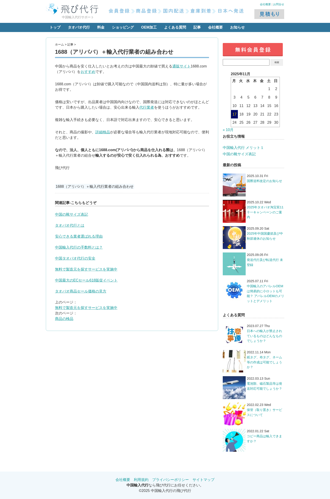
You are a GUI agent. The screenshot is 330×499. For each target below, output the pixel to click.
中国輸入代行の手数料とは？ (79, 247)
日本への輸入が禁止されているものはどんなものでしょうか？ (264, 336)
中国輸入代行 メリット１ (243, 148)
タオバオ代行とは (69, 225)
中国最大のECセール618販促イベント (86, 280)
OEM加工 (149, 27)
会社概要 (265, 4)
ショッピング (123, 27)
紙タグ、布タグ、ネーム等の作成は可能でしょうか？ (264, 362)
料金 (100, 27)
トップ (55, 27)
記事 (197, 27)
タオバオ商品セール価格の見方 (80, 291)
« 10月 (228, 130)
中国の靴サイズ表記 (71, 214)
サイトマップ (203, 480)
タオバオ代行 (79, 27)
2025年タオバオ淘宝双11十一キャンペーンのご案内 (265, 212)
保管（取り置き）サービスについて (264, 412)
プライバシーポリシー (170, 480)
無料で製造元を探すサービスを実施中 (86, 269)
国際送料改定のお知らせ (264, 181)
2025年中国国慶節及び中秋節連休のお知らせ (265, 236)
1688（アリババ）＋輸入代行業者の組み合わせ (95, 186)
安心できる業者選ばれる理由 (79, 236)
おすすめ (88, 72)
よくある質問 (175, 27)
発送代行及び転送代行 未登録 (265, 262)
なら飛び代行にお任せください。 (165, 485)
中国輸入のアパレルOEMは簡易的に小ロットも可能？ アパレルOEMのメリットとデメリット (265, 293)
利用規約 (141, 480)
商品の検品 (64, 319)
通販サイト (181, 66)
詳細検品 (102, 132)
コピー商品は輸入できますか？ (264, 438)
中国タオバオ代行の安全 (75, 258)
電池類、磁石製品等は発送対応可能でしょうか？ (264, 386)
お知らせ (237, 27)
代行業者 (146, 107)
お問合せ (278, 4)
